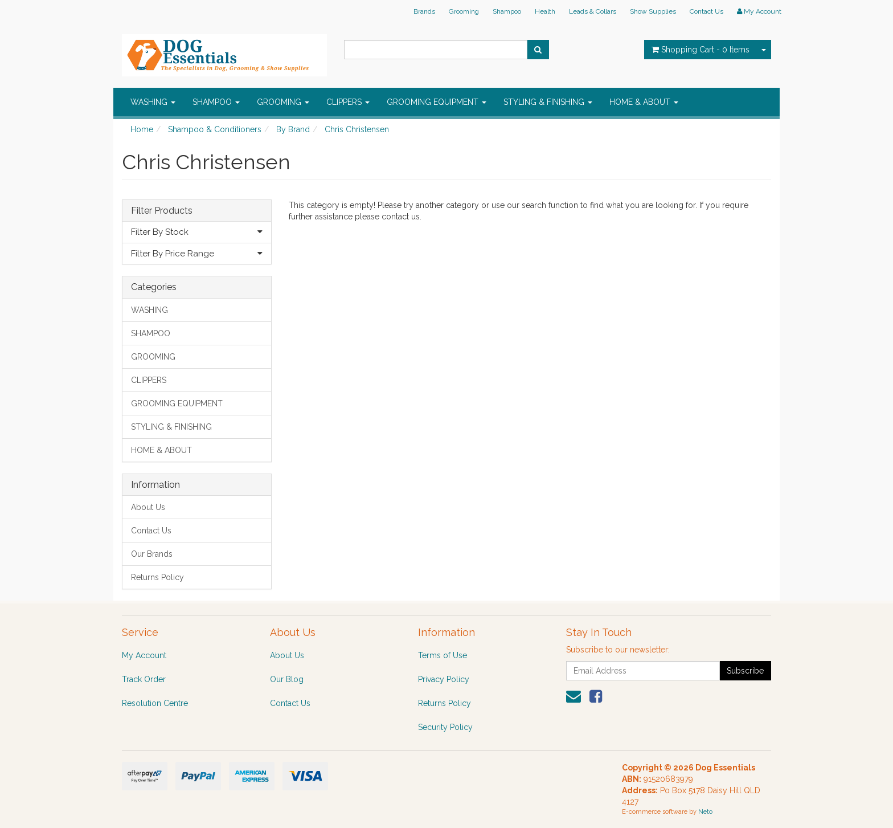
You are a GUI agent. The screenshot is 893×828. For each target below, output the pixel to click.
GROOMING (283, 102)
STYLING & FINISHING (547, 102)
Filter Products (161, 211)
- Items (700, 49)
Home (141, 129)
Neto (705, 811)
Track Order (144, 679)
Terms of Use (442, 655)
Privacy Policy (443, 679)
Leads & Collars (592, 11)
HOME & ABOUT (643, 102)
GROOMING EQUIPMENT (436, 102)
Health (545, 11)
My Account (144, 655)
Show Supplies (653, 11)
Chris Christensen (357, 129)
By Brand (293, 129)
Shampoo (507, 11)
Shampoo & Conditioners (214, 129)
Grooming (464, 11)
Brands (424, 11)
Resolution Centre (155, 703)
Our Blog (287, 679)
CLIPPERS (348, 102)
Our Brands (152, 553)
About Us (148, 507)
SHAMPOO (216, 102)
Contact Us (706, 11)
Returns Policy (157, 577)
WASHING (152, 102)
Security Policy (445, 727)
